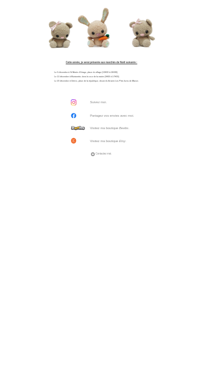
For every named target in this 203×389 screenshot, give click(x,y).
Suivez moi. (98, 102)
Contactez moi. (101, 153)
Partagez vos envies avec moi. (112, 115)
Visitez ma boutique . (109, 128)
